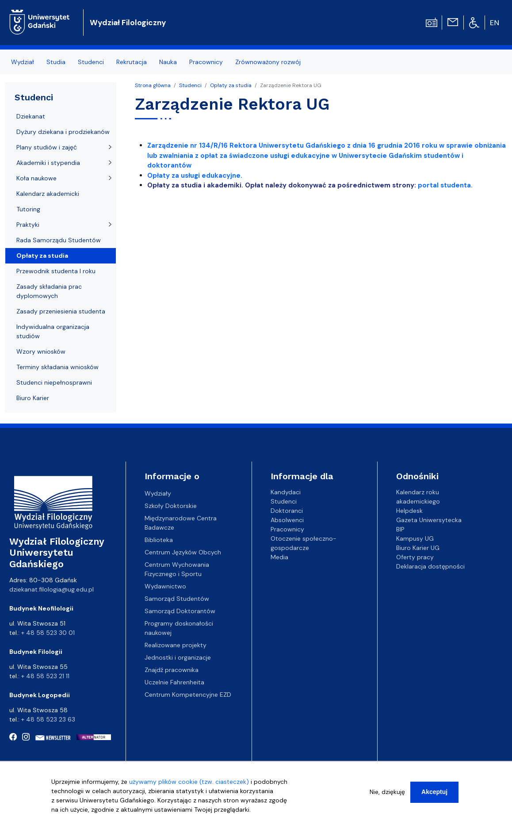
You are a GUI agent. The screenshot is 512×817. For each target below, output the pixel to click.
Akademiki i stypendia (48, 163)
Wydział (22, 62)
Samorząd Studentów (177, 599)
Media (279, 557)
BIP (400, 529)
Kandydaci (286, 492)
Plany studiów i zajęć (46, 147)
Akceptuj (434, 796)
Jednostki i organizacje (178, 657)
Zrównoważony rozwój (268, 62)
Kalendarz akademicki (47, 194)
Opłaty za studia (231, 85)
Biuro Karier (32, 398)
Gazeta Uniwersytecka (429, 520)
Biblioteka (159, 540)
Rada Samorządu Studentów (58, 240)
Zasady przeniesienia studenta (60, 311)
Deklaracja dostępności (430, 566)
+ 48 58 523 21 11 (45, 676)
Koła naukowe (36, 178)
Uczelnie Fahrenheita (174, 682)
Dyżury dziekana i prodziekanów (63, 132)
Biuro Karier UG (417, 548)
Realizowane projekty (175, 645)
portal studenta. (444, 185)
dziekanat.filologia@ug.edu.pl (51, 589)
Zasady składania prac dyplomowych (49, 291)
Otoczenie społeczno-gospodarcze (303, 543)
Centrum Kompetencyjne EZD (188, 695)
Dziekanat (30, 116)
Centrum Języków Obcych (183, 552)
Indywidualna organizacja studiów (52, 331)
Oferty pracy (415, 557)
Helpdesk (409, 511)
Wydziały (158, 493)
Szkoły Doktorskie (171, 506)
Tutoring (28, 209)
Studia (55, 62)
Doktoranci (287, 511)
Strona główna (153, 85)
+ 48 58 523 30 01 (48, 633)
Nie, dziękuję (387, 797)
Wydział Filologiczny (128, 22)
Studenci (91, 62)
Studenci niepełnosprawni (54, 382)
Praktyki (27, 225)
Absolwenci (287, 520)
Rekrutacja (131, 62)
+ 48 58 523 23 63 (48, 719)
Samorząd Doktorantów (180, 611)
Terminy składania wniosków (57, 367)
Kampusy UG (415, 538)
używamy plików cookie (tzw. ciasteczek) (189, 786)
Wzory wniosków (40, 351)
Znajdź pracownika (172, 670)
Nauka (168, 62)
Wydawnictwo (165, 586)
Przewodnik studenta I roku (56, 271)
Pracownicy (206, 62)
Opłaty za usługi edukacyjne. (194, 175)
